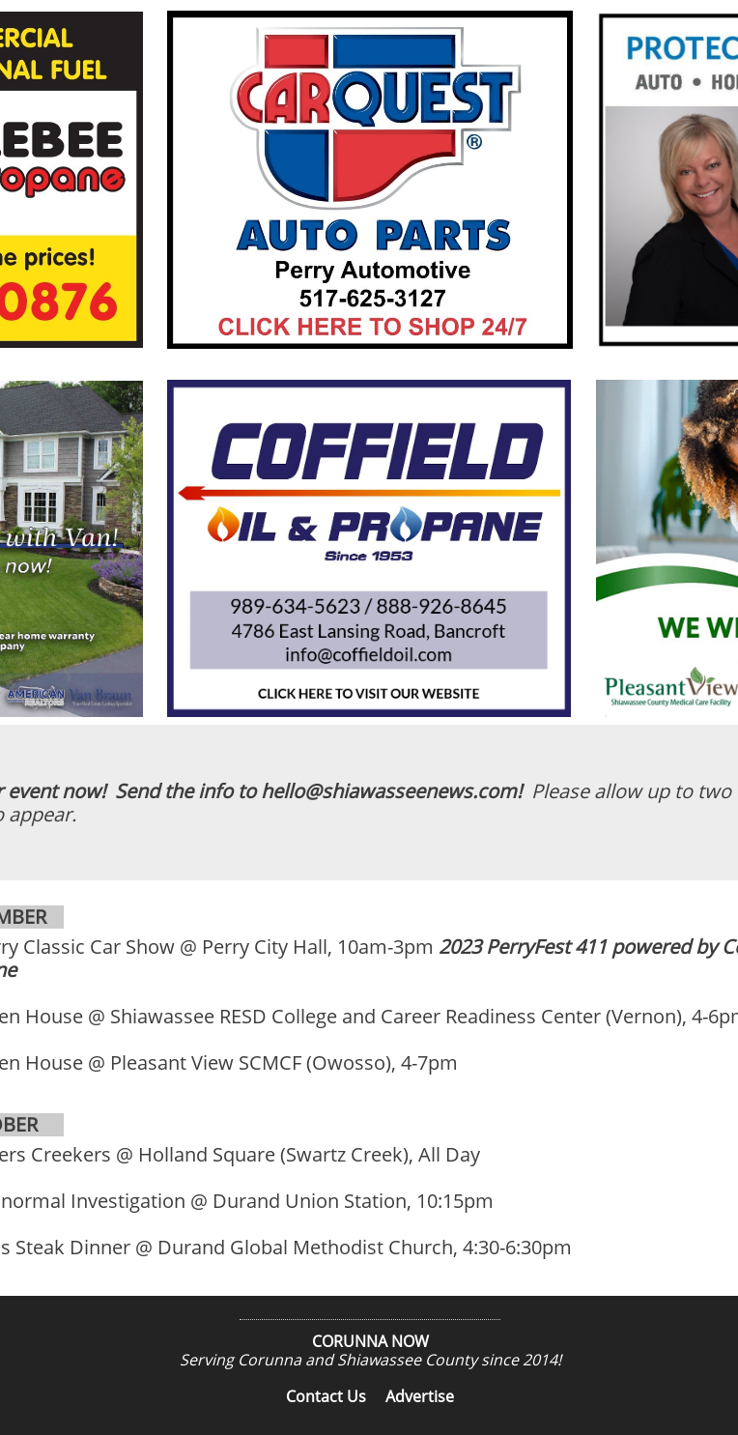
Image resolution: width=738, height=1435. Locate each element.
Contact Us (326, 1396)
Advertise (419, 1396)
